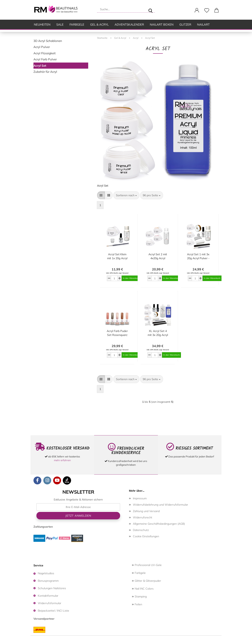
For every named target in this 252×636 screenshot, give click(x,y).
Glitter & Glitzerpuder (146, 581)
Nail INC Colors (143, 588)
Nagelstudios (46, 573)
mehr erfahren (62, 460)
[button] (197, 10)
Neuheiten (42, 24)
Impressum (140, 498)
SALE (60, 24)
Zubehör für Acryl (45, 72)
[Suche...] (150, 9)
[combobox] (126, 195)
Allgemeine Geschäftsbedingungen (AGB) (159, 523)
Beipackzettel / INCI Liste (53, 610)
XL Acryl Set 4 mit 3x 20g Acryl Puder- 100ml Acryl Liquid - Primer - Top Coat (157, 333)
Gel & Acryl (99, 24)
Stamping (139, 596)
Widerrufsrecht (142, 517)
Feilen (137, 604)
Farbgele (76, 24)
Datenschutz (141, 530)
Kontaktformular (48, 595)
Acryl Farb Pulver (45, 59)
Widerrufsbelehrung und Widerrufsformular (160, 504)
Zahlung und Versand (146, 511)
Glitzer (185, 24)
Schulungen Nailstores (52, 588)
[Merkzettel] (207, 10)
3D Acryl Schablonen (47, 41)
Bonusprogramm (48, 581)
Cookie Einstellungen (146, 536)
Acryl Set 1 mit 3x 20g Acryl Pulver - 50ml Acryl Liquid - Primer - (198, 256)
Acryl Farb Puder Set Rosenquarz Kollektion (117, 333)
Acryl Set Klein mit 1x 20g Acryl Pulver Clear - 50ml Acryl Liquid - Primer (117, 256)
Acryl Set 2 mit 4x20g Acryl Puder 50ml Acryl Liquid (158, 256)
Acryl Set (39, 65)
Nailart (203, 24)
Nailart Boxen (161, 24)
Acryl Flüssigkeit (44, 53)
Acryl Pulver (41, 47)
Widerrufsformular (49, 603)
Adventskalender (129, 24)
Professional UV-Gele (147, 565)
